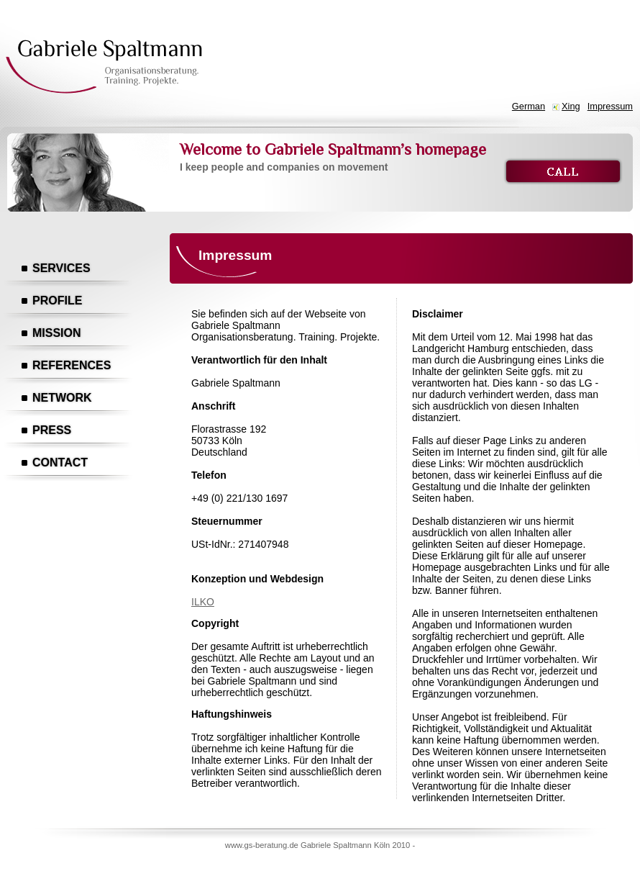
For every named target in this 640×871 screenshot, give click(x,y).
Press (51, 430)
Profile (57, 300)
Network (62, 398)
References (71, 365)
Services (61, 268)
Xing (571, 106)
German (528, 106)
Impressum (610, 106)
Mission (56, 333)
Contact (60, 462)
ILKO (202, 602)
